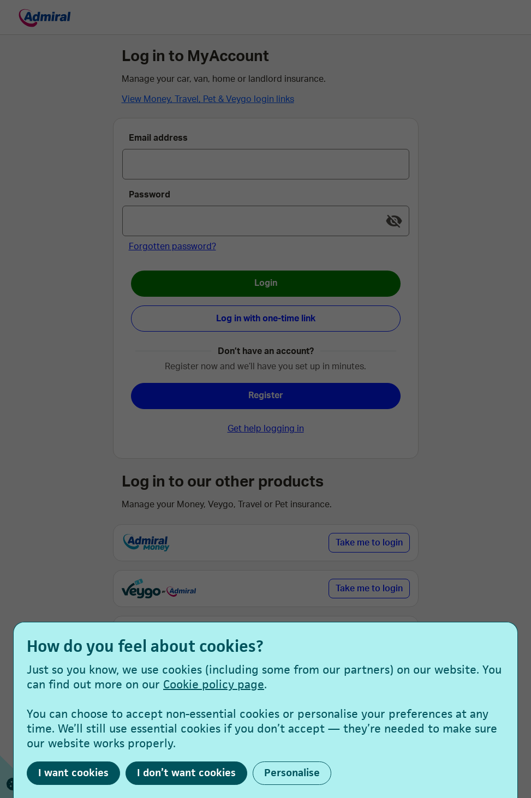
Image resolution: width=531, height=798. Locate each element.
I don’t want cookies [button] (186, 772)
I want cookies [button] (73, 772)
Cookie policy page (213, 684)
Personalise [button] (292, 772)
